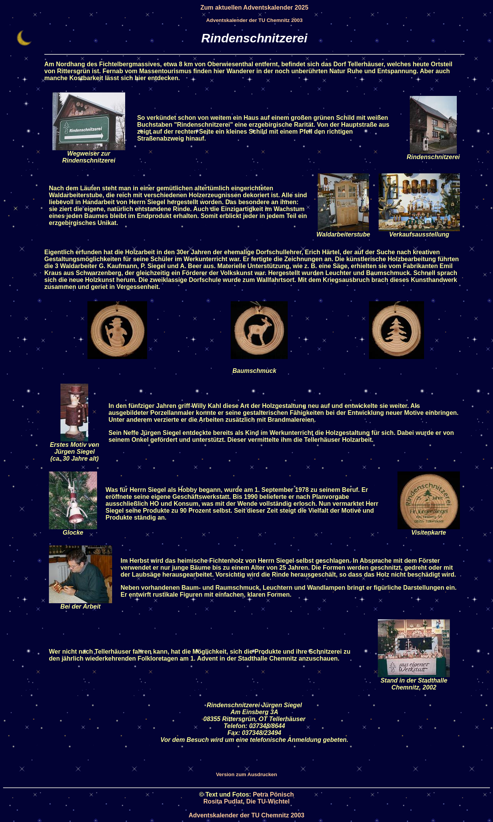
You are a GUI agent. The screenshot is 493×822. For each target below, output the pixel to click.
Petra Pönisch (273, 794)
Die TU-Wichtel (268, 801)
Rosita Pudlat (223, 801)
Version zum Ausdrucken (246, 774)
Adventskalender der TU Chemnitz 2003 (254, 20)
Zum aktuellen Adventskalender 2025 (254, 7)
